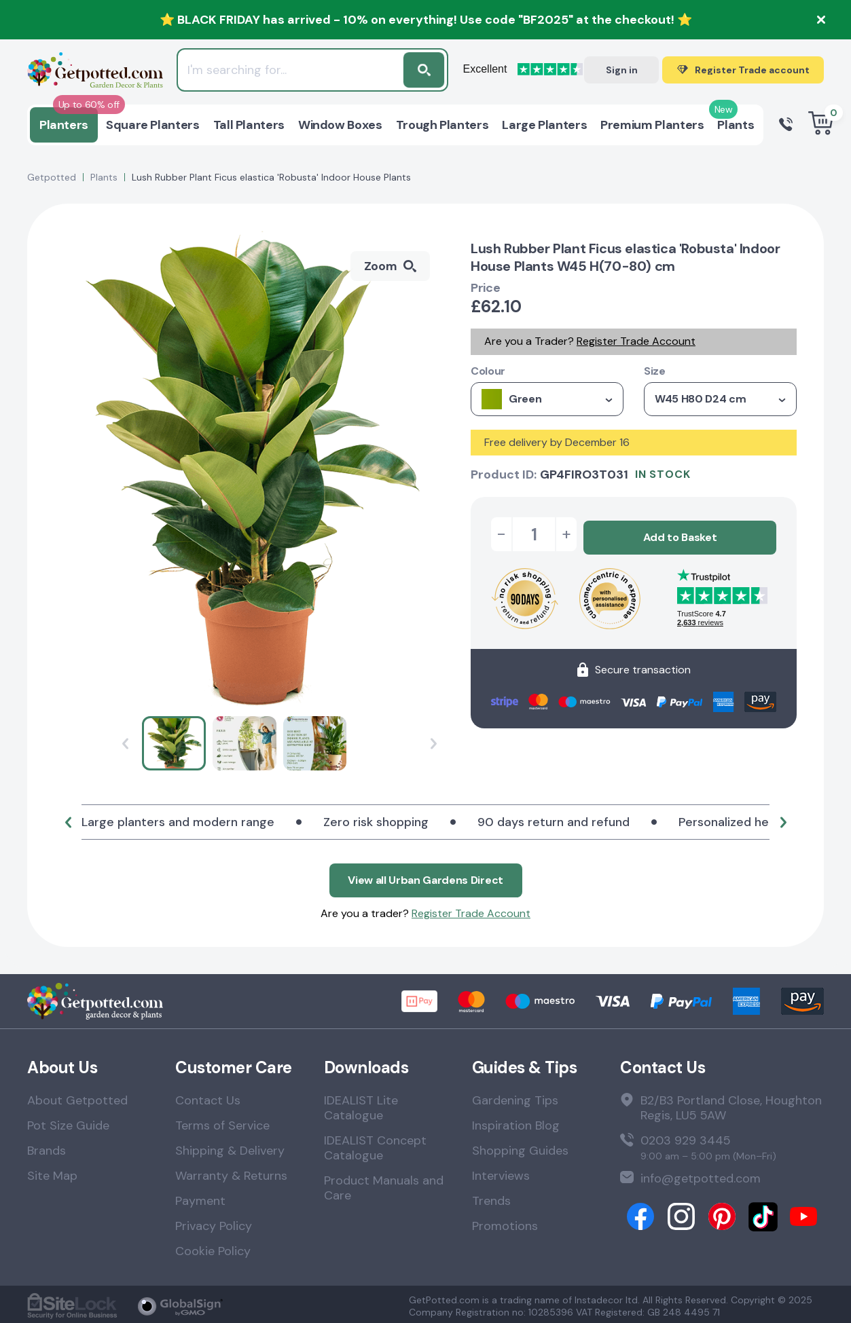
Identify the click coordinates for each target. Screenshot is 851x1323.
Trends (491, 1197)
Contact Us (207, 1097)
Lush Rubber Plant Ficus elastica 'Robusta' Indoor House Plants (271, 177)
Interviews (501, 1172)
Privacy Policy (213, 1222)
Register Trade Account (636, 341)
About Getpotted (77, 1097)
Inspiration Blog (516, 1122)
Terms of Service (222, 1122)
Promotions (505, 1222)
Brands (46, 1147)
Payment (200, 1197)
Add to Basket (680, 534)
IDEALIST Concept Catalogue (375, 1144)
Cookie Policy (213, 1248)
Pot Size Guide (68, 1122)
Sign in (622, 70)
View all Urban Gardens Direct (425, 877)
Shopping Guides (520, 1147)
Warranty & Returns (231, 1172)
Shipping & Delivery (230, 1147)
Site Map (52, 1172)
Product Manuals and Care (383, 1184)
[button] (68, 822)
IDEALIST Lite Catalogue (361, 1104)
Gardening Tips (515, 1097)
